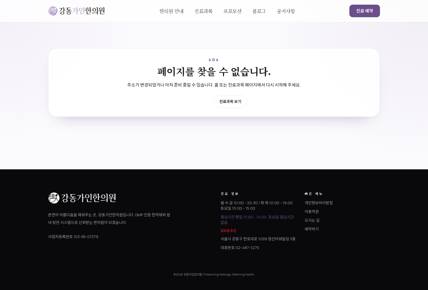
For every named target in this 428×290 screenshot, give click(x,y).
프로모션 (232, 10)
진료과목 (203, 10)
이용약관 (312, 211)
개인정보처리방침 (319, 202)
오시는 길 (312, 220)
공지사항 (286, 10)
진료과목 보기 (230, 101)
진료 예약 (364, 11)
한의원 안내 (171, 10)
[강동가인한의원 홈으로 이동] (76, 10)
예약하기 (312, 229)
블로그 (259, 10)
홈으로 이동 (195, 101)
